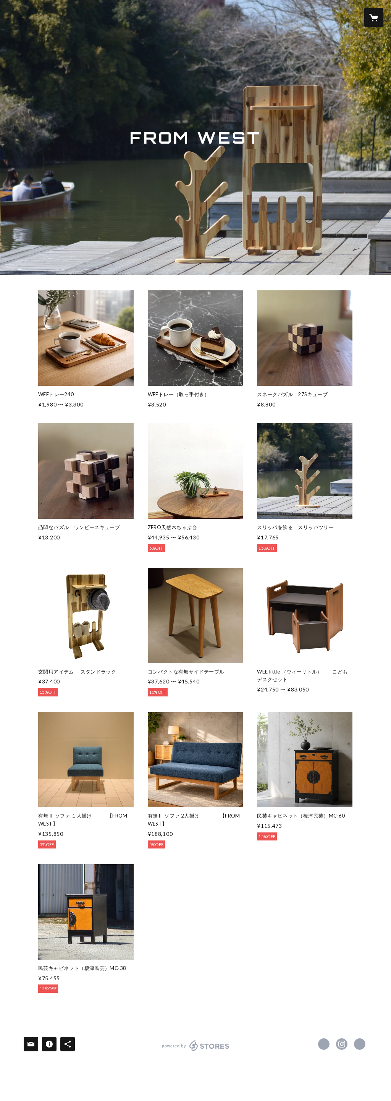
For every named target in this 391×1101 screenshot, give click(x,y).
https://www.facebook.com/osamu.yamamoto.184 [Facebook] (324, 1044)
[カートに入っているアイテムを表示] (373, 17)
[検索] (17, 17)
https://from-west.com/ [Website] (359, 1044)
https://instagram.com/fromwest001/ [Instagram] (341, 1044)
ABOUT (152, 16)
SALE (179, 16)
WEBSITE (117, 16)
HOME (60, 16)
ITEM (86, 16)
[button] (343, 17)
